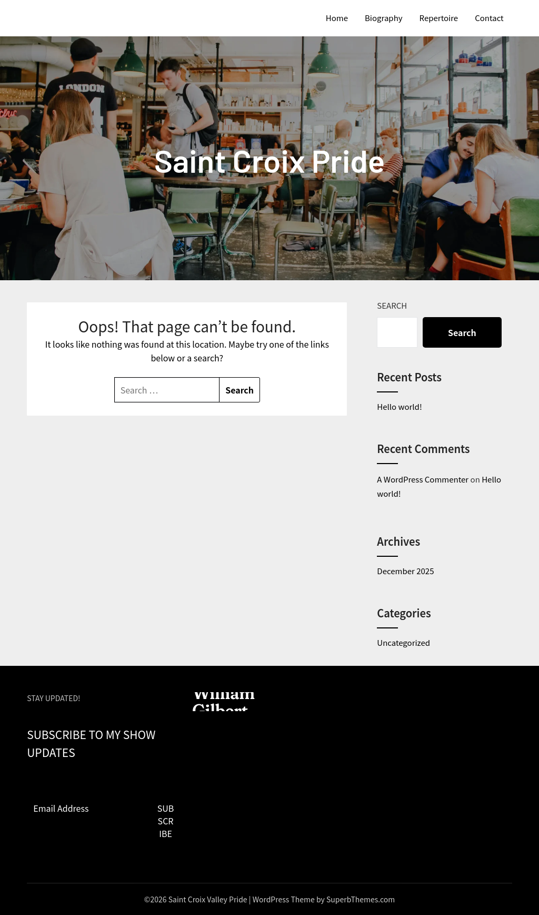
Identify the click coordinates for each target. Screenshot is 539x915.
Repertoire (439, 17)
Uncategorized (403, 642)
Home (337, 17)
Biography (384, 17)
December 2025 (405, 570)
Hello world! (399, 406)
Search (392, 305)
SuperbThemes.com (360, 899)
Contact (489, 17)
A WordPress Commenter (422, 479)
